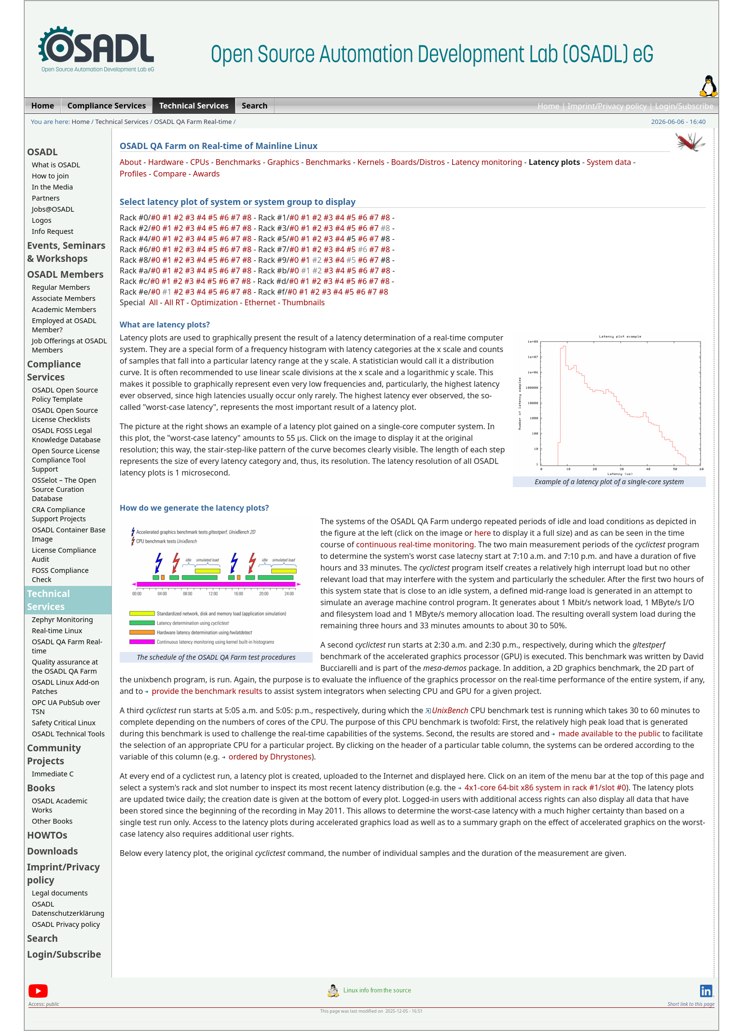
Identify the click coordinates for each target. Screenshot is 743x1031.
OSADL (42, 151)
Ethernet (260, 302)
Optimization (214, 302)
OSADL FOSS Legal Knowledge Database (66, 435)
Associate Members (64, 298)
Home (548, 106)
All (153, 302)
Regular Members (61, 287)
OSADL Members (65, 274)
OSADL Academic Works (59, 805)
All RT (175, 302)
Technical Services (122, 121)
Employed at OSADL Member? (64, 325)
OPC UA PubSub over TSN (66, 707)
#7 (236, 217)
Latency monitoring (487, 162)
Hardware (166, 162)
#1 (168, 217)
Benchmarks (238, 162)
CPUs (199, 162)
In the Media (52, 186)
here (482, 533)
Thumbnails (303, 302)
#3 (191, 217)
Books (41, 787)
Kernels (371, 162)
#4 (202, 217)
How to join (50, 175)
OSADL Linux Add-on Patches (65, 687)
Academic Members (64, 309)
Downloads (52, 850)
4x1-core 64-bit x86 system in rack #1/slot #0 (542, 787)
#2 (179, 217)
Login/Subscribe (684, 106)
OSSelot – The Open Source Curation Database (64, 489)
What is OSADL (56, 164)
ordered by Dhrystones (267, 756)
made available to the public (605, 733)
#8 (248, 217)
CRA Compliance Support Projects (59, 514)
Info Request (52, 231)
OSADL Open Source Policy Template (65, 394)
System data (609, 162)
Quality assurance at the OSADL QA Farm (65, 666)
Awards (206, 173)
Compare (170, 173)
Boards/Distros (418, 162)
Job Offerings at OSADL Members (69, 345)
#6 (225, 217)
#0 (157, 217)
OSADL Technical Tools (68, 733)
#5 (214, 217)
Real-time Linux (57, 630)
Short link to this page (691, 1004)
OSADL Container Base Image (69, 534)
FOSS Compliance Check (60, 575)
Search (42, 938)
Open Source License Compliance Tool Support (66, 460)
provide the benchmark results (203, 691)
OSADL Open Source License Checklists (65, 415)
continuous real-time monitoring (415, 544)
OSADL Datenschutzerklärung (68, 908)
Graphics (283, 162)
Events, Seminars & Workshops (66, 252)
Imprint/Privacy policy (607, 106)
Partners (46, 198)
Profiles (133, 173)
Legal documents (60, 892)
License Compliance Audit (64, 554)
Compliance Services (54, 370)
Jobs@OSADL (53, 209)
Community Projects (54, 754)
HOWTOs (47, 834)
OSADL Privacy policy (66, 924)
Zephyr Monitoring (62, 619)
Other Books (52, 821)
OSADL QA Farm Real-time (193, 121)
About (130, 162)
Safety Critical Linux (64, 722)
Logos (42, 220)
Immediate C (53, 773)
